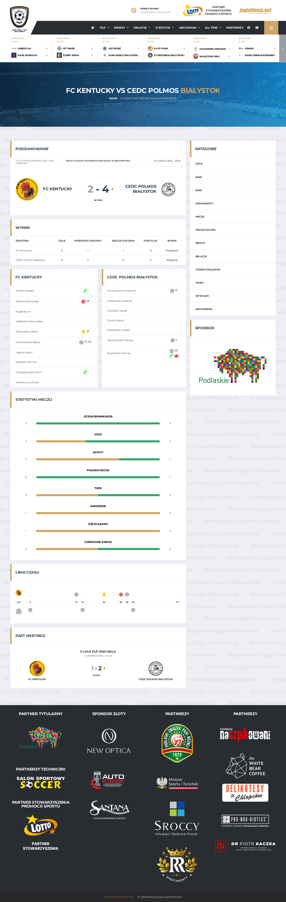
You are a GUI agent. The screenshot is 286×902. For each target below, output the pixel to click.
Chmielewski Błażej (28, 342)
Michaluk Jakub (117, 310)
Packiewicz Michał (27, 382)
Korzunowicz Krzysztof (121, 290)
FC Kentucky (24, 250)
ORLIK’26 (140, 27)
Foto (199, 163)
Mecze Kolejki (206, 229)
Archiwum (187, 27)
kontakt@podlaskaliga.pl (155, 12)
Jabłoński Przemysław (29, 321)
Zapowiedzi (204, 309)
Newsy (119, 27)
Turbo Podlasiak (208, 269)
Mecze (200, 216)
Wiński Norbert (25, 290)
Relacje (201, 256)
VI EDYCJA (162, 27)
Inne (199, 177)
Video (200, 282)
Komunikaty (204, 203)
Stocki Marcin (115, 320)
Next (282, 48)
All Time (211, 27)
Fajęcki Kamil (24, 352)
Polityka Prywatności (119, 897)
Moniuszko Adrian (27, 331)
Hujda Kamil (23, 311)
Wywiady (202, 295)
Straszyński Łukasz (118, 330)
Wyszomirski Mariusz (120, 340)
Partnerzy (234, 27)
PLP (102, 27)
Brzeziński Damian (118, 353)
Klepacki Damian (26, 362)
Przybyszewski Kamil (29, 372)
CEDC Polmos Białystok (30, 260)
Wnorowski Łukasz (27, 301)
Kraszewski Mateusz (119, 300)
